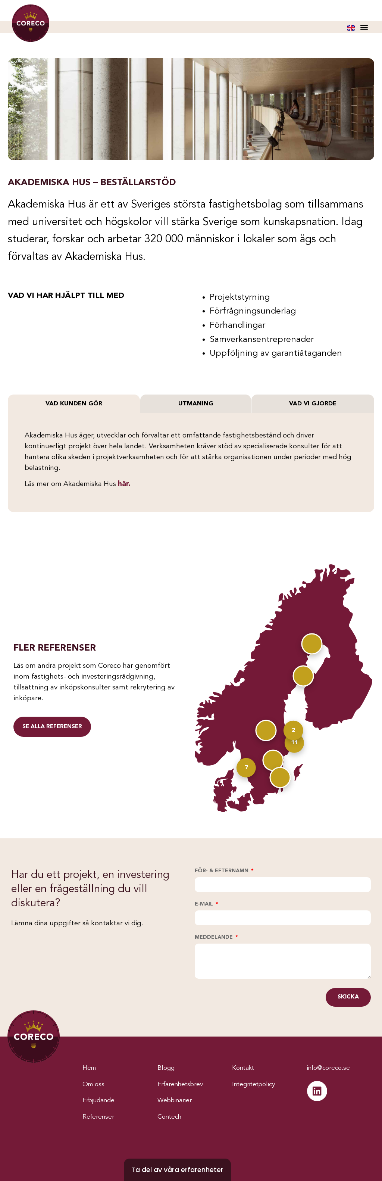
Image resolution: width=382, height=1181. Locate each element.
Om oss (94, 1084)
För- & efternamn (222, 870)
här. (124, 484)
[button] (364, 27)
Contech (170, 1116)
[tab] (74, 404)
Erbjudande (100, 1100)
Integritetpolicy (256, 1084)
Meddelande (214, 937)
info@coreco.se (331, 1068)
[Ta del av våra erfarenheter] (177, 1170)
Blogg (166, 1068)
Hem (89, 1068)
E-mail (205, 904)
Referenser (99, 1116)
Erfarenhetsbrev (182, 1084)
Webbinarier (176, 1100)
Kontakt (244, 1068)
